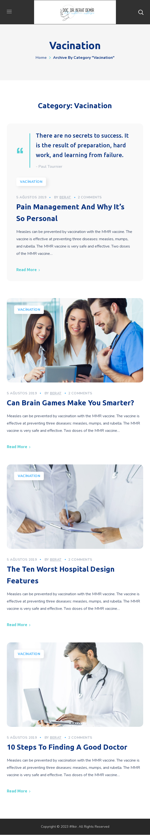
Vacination (31, 182)
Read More (27, 270)
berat (65, 197)
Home (41, 57)
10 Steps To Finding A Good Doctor (67, 747)
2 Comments (90, 197)
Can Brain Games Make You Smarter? (70, 403)
